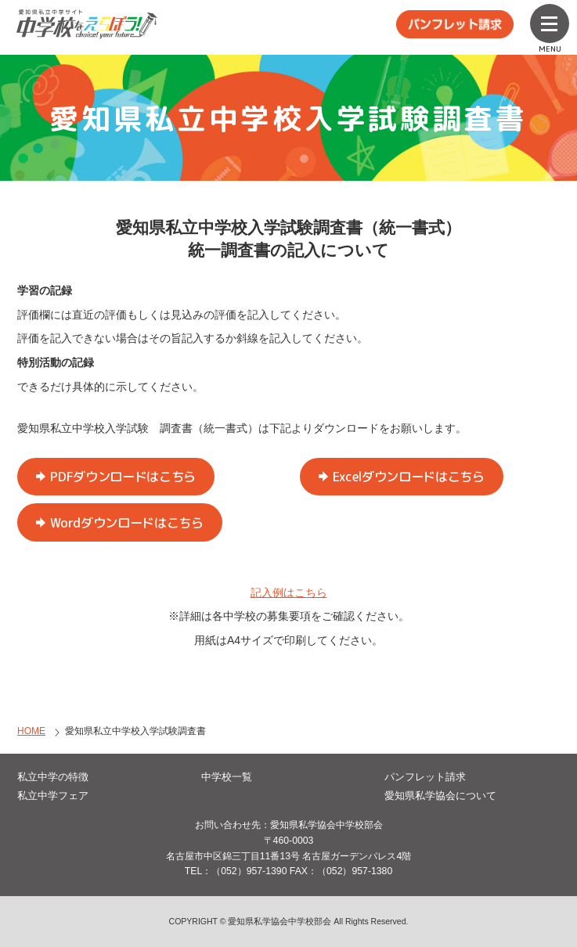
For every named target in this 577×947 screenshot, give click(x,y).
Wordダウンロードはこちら (126, 522)
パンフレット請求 (425, 777)
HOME (31, 731)
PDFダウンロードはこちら (123, 476)
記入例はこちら (289, 592)
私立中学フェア (52, 795)
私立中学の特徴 (52, 777)
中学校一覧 (226, 777)
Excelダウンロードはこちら (409, 476)
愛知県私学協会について (440, 795)
